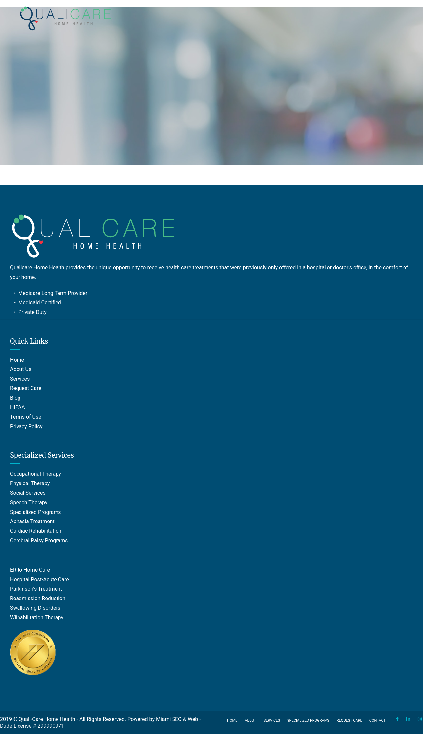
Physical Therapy (30, 483)
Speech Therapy (28, 502)
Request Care (25, 388)
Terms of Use (25, 417)
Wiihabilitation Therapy (36, 617)
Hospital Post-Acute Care (39, 579)
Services (20, 379)
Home (17, 360)
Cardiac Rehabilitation (35, 531)
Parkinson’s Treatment (36, 589)
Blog (15, 398)
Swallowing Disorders (35, 608)
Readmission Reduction (37, 598)
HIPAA (17, 407)
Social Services (28, 493)
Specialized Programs (35, 512)
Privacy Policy (26, 426)
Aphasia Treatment (32, 521)
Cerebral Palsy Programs (39, 540)
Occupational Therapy (35, 474)
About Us (20, 369)
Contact (377, 720)
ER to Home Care (30, 570)
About (250, 720)
